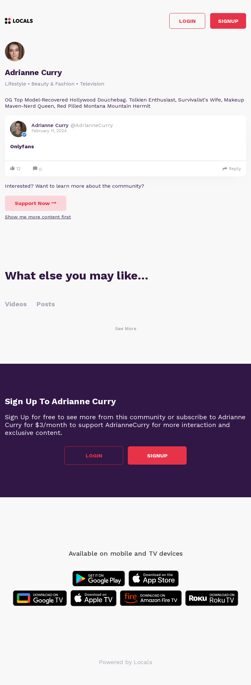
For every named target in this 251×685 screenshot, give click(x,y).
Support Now (36, 203)
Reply (232, 168)
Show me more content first (38, 216)
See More (125, 328)
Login (187, 21)
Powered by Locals (125, 662)
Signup (228, 21)
